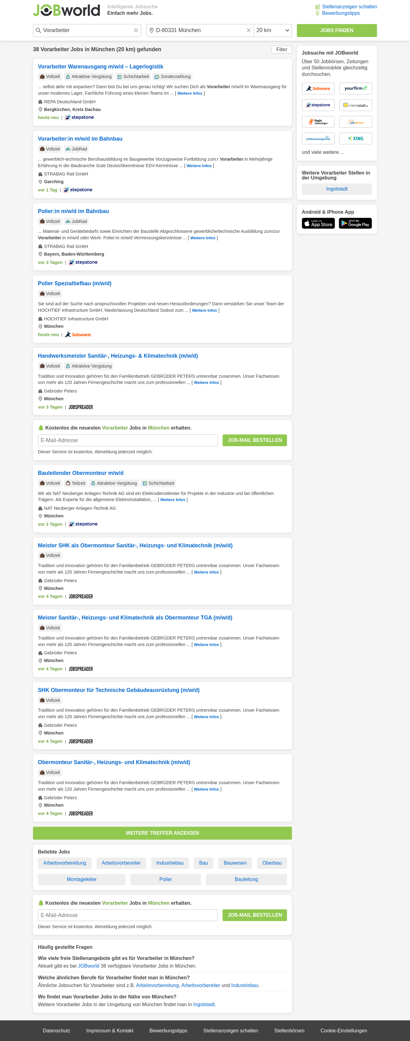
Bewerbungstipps (341, 13)
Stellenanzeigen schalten (349, 6)
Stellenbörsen (289, 1030)
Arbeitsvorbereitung (64, 863)
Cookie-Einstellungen (344, 1030)
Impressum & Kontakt (109, 1030)
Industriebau (169, 863)
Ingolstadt (204, 1004)
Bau (203, 863)
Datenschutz (56, 1030)
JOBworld (88, 966)
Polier (165, 879)
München (103, 49)
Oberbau (271, 863)
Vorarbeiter (54, 49)
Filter (281, 49)
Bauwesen (235, 863)
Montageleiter (82, 879)
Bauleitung (246, 879)
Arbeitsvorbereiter (121, 863)
